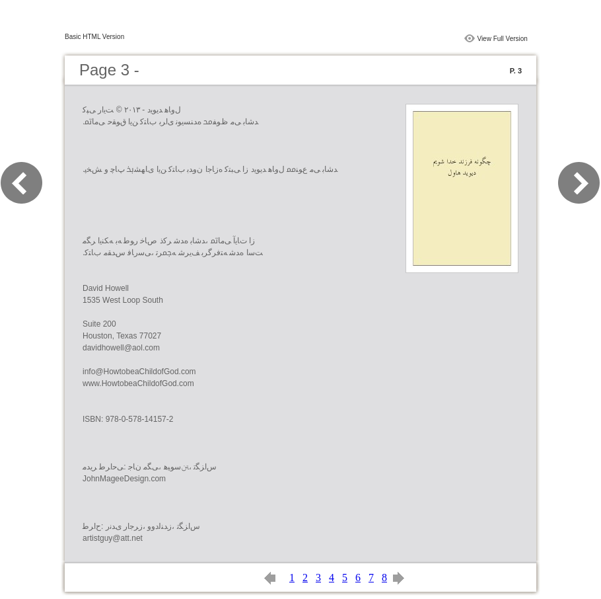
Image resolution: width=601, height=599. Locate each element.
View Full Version (502, 38)
